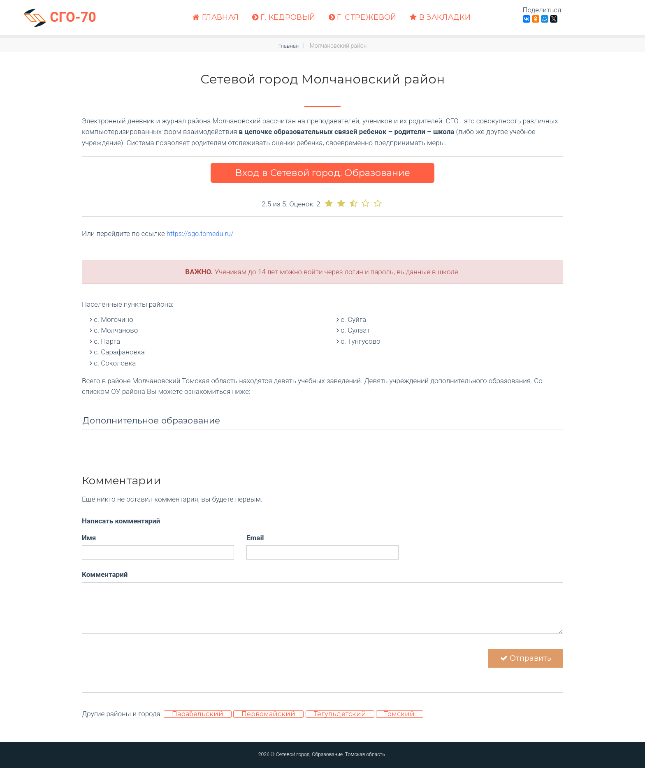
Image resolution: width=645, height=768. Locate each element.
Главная (216, 17)
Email (255, 538)
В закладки (440, 17)
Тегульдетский (340, 716)
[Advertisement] (322, 498)
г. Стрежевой (363, 17)
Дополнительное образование (151, 420)
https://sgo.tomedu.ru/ (201, 233)
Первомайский (268, 716)
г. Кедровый (284, 17)
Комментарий (105, 574)
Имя (89, 538)
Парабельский (197, 716)
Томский (399, 716)
